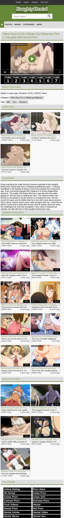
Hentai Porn (11, 508)
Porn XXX (44, 2)
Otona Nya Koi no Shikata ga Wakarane (27, 98)
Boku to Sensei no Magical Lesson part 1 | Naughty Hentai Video (28, 305)
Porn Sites (39, 489)
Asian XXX (39, 497)
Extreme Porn (41, 500)
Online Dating (12, 489)
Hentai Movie (11, 516)
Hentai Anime (11, 512)
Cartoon (35, 2)
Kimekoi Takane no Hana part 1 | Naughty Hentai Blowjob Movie (28, 471)
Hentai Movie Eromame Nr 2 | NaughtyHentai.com (22, 368)
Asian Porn (39, 493)
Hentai (18, 2)
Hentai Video (40, 512)
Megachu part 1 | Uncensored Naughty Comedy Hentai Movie (27, 440)
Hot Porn (38, 508)
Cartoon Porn (12, 500)
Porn (15, 102)
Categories (29, 24)
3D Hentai (9, 493)
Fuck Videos (11, 504)
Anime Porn (11, 497)
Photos (8, 24)
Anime (26, 2)
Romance (23, 102)
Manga (17, 24)
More (39, 24)
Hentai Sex (39, 516)
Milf (8, 102)
